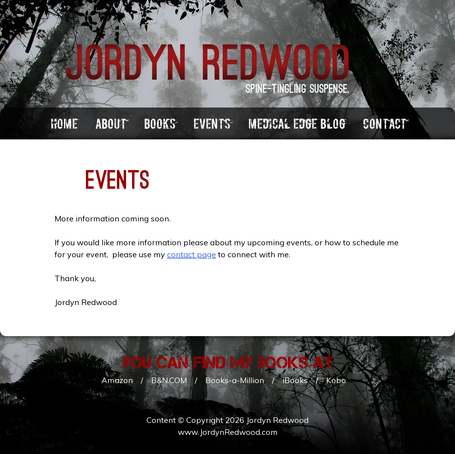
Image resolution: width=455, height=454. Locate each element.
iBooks (295, 380)
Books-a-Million (234, 380)
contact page (191, 254)
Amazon (117, 380)
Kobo (336, 380)
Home (64, 124)
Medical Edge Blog (296, 124)
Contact (384, 124)
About (110, 124)
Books (160, 124)
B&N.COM (169, 380)
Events (212, 124)
